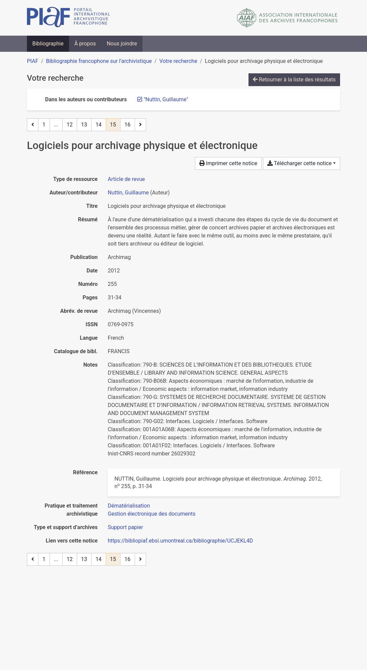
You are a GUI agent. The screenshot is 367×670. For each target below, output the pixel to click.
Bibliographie (48, 43)
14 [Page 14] (99, 124)
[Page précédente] (32, 124)
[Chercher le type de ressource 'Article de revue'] (126, 179)
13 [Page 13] (84, 124)
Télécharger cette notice (299, 163)
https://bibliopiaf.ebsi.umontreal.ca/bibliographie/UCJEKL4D (180, 540)
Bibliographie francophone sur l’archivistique (99, 61)
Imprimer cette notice (228, 163)
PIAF (32, 61)
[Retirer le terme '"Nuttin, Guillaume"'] (166, 99)
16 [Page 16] (128, 124)
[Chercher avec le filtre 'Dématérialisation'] (129, 505)
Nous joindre (122, 43)
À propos (85, 43)
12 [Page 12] (70, 124)
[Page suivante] (140, 124)
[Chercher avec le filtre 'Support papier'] (125, 527)
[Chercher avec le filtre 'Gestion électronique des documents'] (152, 514)
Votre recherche (178, 61)
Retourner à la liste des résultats (294, 79)
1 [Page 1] (43, 124)
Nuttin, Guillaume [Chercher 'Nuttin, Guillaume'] (128, 192)
